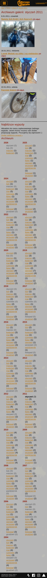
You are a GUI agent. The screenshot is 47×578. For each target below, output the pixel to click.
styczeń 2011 (22, 8)
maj (26, 155)
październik (30, 168)
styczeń (28, 145)
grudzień (29, 175)
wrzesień (29, 165)
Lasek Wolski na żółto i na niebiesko (19, 53)
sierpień (29, 163)
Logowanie (40, 3)
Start (2, 8)
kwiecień (10, 153)
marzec (9, 150)
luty (26, 148)
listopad (28, 173)
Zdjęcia (14, 8)
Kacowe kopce (8, 90)
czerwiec (29, 158)
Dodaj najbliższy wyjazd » (12, 135)
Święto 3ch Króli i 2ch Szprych (16, 19)
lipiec (27, 160)
